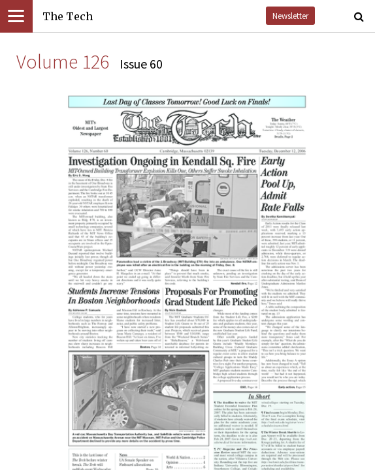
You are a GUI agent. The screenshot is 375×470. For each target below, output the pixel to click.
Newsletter (290, 15)
